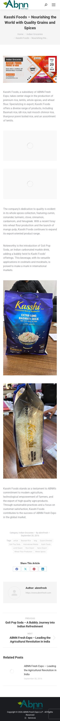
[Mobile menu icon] (53, 5)
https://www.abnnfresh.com (38, 593)
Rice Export (30, 548)
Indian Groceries (13, 59)
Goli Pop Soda (14, 544)
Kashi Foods (46, 544)
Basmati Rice (26, 541)
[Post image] (12, 671)
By (42, 532)
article (15, 541)
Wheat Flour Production (23, 552)
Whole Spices (40, 552)
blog (35, 541)
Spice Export (42, 548)
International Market (30, 544)
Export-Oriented (46, 541)
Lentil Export (18, 548)
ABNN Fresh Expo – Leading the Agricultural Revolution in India (40, 670)
